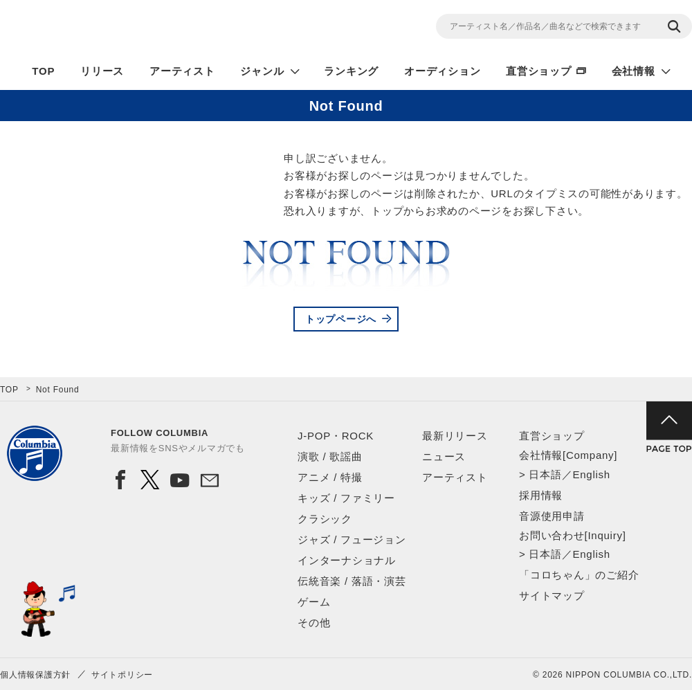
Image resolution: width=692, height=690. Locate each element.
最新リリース (455, 436)
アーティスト (182, 71)
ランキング (351, 71)
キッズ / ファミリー (346, 498)
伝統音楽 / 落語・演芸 (352, 581)
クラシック (325, 519)
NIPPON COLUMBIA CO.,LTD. (124, 28)
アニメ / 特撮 (330, 477)
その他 (314, 622)
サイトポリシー (122, 675)
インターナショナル (347, 560)
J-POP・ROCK (336, 436)
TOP (43, 71)
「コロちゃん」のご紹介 (579, 575)
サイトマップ (552, 595)
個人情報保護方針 (35, 675)
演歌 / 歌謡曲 (330, 456)
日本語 (545, 474)
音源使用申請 (552, 516)
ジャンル (262, 71)
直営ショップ (539, 71)
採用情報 (541, 495)
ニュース (444, 456)
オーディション (442, 71)
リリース (102, 71)
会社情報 (633, 71)
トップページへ (340, 319)
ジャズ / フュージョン (352, 539)
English (591, 474)
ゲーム (314, 602)
